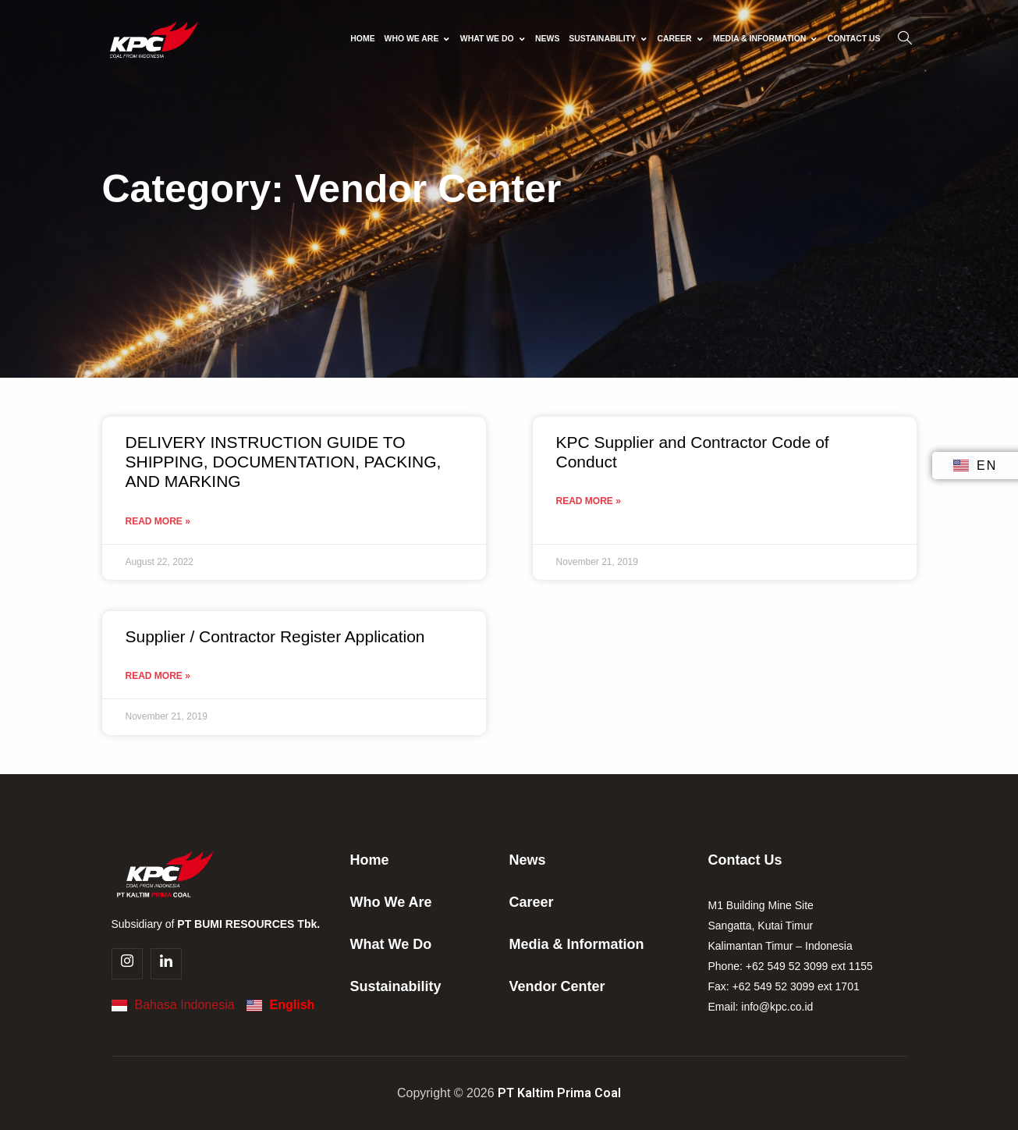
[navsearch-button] (905, 39)
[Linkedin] (166, 963)
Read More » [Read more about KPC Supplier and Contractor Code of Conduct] (588, 501)
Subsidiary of (216, 924)
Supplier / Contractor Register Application (275, 636)
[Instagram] (127, 963)
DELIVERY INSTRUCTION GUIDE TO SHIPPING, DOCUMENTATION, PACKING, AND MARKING (284, 461)
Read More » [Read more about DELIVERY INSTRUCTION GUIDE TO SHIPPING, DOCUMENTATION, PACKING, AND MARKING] (158, 521)
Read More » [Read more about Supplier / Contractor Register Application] (158, 675)
